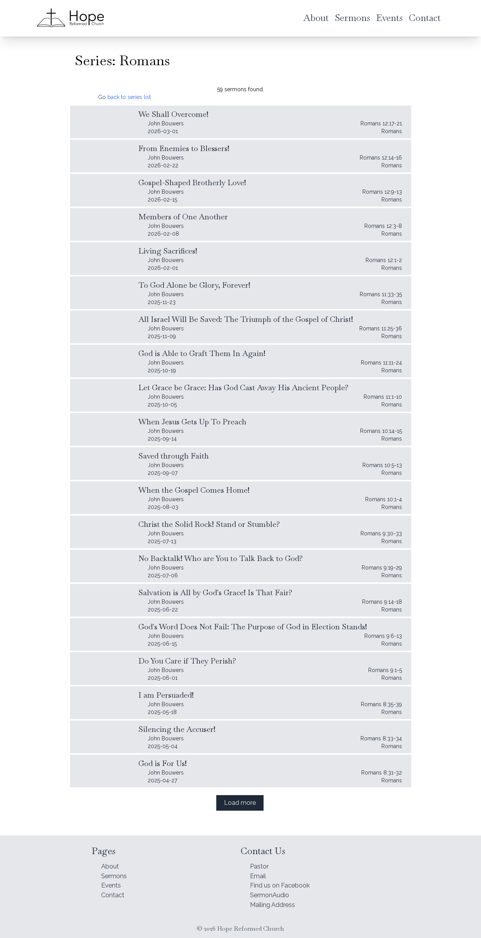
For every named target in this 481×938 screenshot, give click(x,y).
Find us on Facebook (284, 883)
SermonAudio (272, 893)
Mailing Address (276, 904)
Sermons (116, 872)
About (111, 861)
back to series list (129, 97)
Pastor (261, 861)
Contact (114, 893)
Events (112, 883)
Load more (240, 802)
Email (259, 872)
